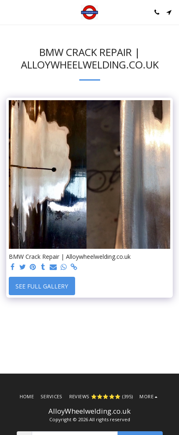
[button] (9, 11)
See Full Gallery (41, 286)
